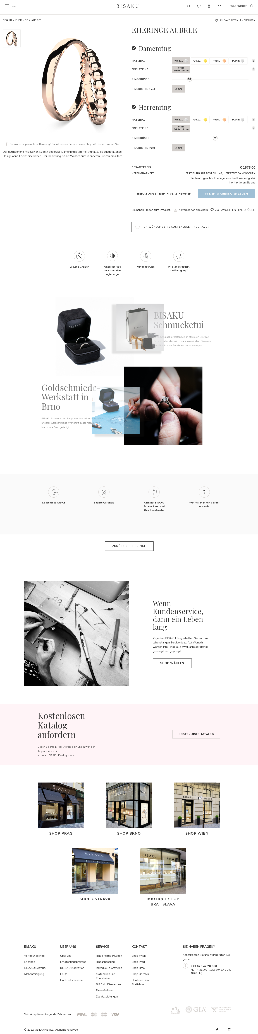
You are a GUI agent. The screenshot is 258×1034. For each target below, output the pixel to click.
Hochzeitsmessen (71, 978)
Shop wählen (172, 661)
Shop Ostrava (140, 972)
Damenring (155, 48)
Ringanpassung (105, 960)
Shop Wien (139, 954)
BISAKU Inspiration (72, 966)
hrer (111, 989)
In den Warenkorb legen (226, 194)
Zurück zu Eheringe (129, 545)
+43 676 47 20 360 (204, 965)
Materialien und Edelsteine (105, 974)
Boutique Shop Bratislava (141, 981)
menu (14, 6)
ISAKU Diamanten (109, 983)
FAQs (63, 972)
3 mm (178, 89)
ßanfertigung (36, 972)
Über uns (65, 954)
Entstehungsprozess (73, 960)
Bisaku (7, 20)
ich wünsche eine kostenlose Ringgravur (176, 225)
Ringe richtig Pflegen (109, 954)
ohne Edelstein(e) (181, 69)
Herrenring (155, 107)
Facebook (216, 1028)
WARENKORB (239, 6)
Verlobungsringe (34, 954)
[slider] (189, 79)
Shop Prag (138, 960)
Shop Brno (138, 966)
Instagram (229, 1028)
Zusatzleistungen (107, 995)
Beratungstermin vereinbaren (164, 194)
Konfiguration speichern (193, 208)
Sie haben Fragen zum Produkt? (151, 208)
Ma (26, 972)
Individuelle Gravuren (109, 966)
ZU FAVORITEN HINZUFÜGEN (237, 20)
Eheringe (21, 20)
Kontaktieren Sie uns (242, 183)
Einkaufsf (101, 989)
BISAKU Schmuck (35, 966)
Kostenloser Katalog (196, 732)
